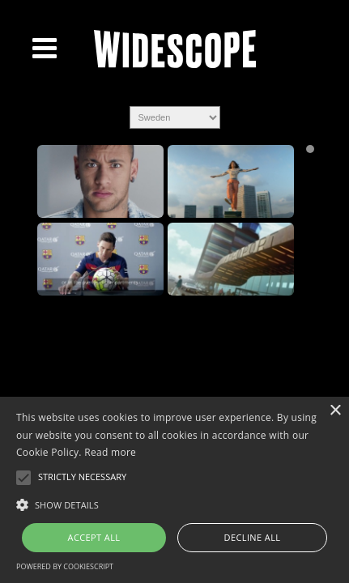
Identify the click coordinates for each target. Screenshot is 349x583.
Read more (110, 452)
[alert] (174, 490)
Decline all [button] (252, 537)
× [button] (335, 411)
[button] (174, 503)
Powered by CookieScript (64, 566)
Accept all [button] (94, 537)
